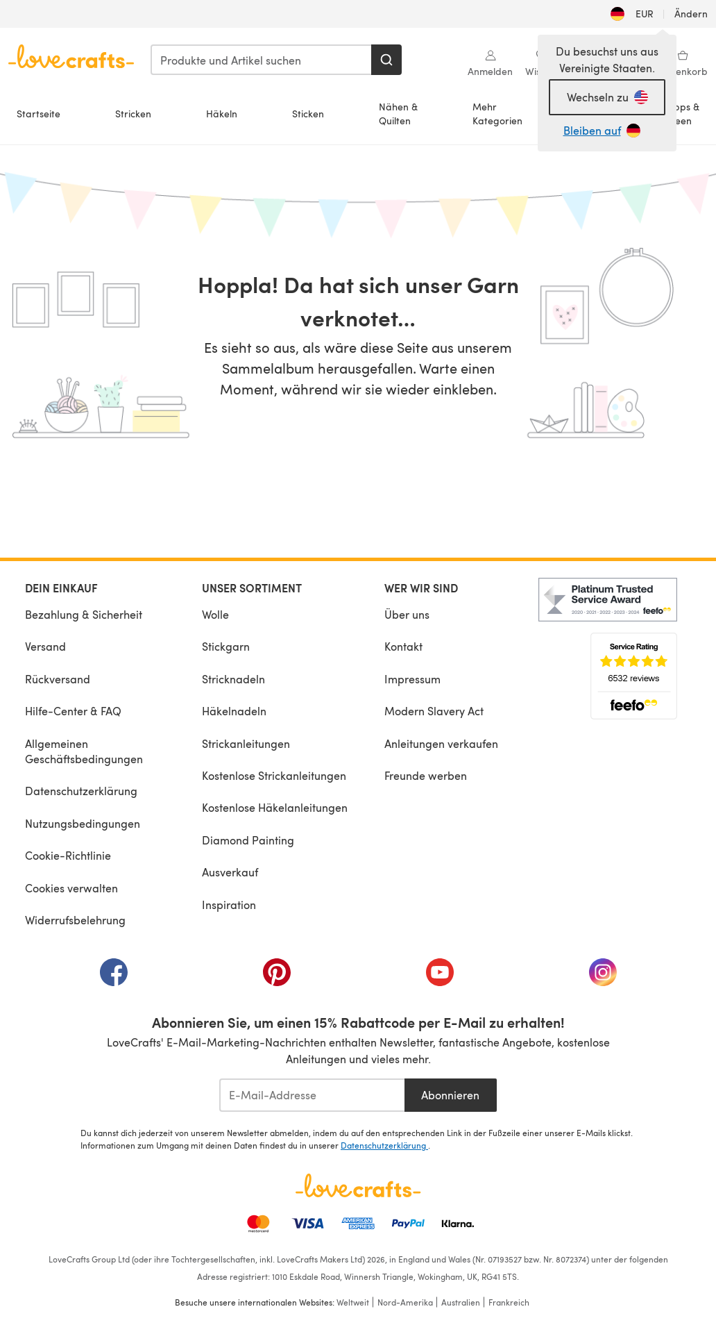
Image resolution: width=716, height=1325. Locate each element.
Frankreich (508, 1302)
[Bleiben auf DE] (607, 130)
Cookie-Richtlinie (68, 855)
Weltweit (352, 1302)
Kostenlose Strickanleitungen (274, 775)
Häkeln (221, 113)
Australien (460, 1302)
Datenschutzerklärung (81, 790)
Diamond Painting (248, 840)
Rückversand (57, 679)
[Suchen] (386, 59)
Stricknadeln (233, 679)
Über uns (406, 614)
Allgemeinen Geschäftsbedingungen (84, 751)
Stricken (133, 113)
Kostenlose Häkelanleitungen (275, 807)
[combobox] (262, 59)
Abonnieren (450, 1095)
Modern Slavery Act (434, 710)
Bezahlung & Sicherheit (83, 614)
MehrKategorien (497, 113)
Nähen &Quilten (398, 113)
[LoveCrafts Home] (358, 1185)
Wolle (215, 614)
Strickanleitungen (246, 743)
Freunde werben (425, 775)
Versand (45, 646)
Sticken (308, 113)
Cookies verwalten (71, 888)
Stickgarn (226, 646)
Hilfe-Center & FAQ (73, 710)
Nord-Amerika (405, 1302)
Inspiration (229, 904)
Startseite (38, 113)
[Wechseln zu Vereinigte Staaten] (607, 97)
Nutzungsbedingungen (82, 823)
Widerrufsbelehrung (75, 919)
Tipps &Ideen (682, 113)
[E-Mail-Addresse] (311, 1095)
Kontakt (403, 646)
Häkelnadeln (234, 710)
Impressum (412, 679)
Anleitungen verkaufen (441, 743)
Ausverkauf (230, 872)
